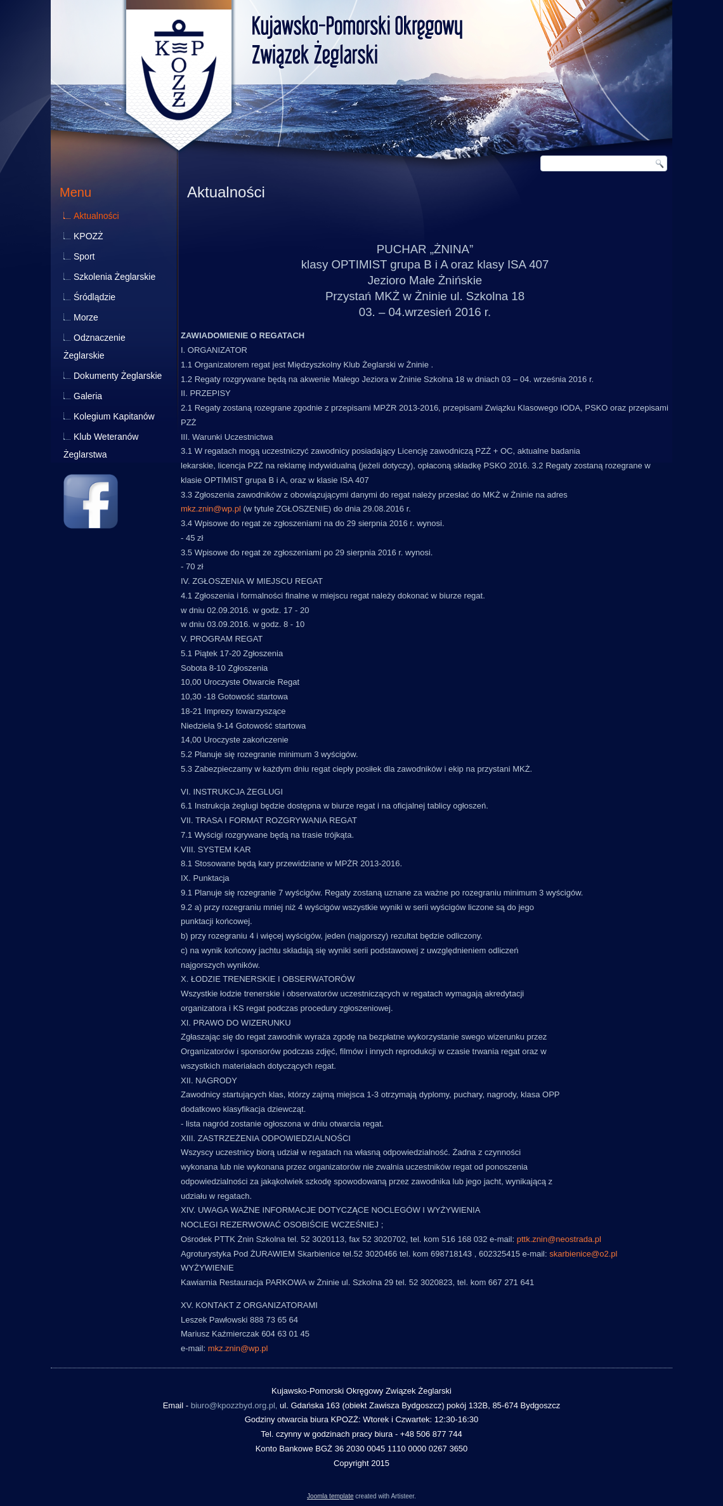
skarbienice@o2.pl (583, 1253)
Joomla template (330, 1496)
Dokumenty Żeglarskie (118, 376)
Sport (84, 256)
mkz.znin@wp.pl (211, 508)
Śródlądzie (94, 297)
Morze (86, 317)
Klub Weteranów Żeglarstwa (100, 445)
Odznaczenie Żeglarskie (94, 346)
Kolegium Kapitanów (114, 416)
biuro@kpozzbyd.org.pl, (234, 1405)
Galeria (88, 396)
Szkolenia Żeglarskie (114, 277)
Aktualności (96, 216)
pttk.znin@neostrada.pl (559, 1239)
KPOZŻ (88, 236)
